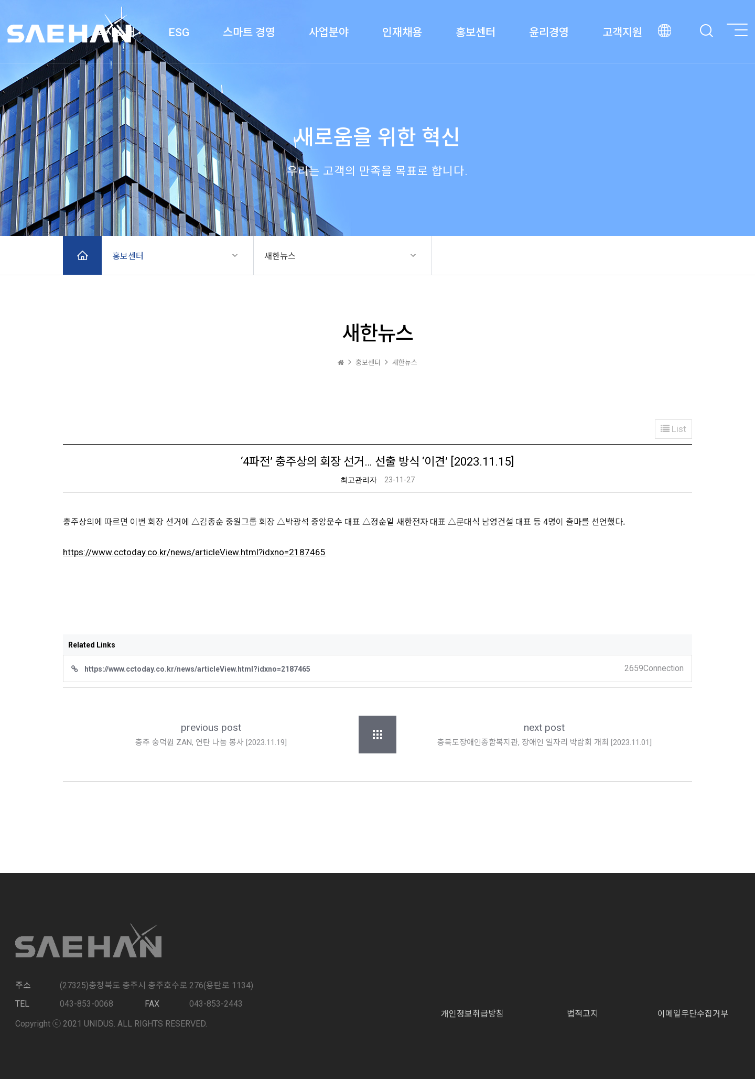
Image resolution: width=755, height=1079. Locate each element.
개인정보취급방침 (472, 1014)
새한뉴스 (280, 256)
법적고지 (582, 1014)
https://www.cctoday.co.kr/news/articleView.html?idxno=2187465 (194, 552)
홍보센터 (128, 256)
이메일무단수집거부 (692, 1014)
